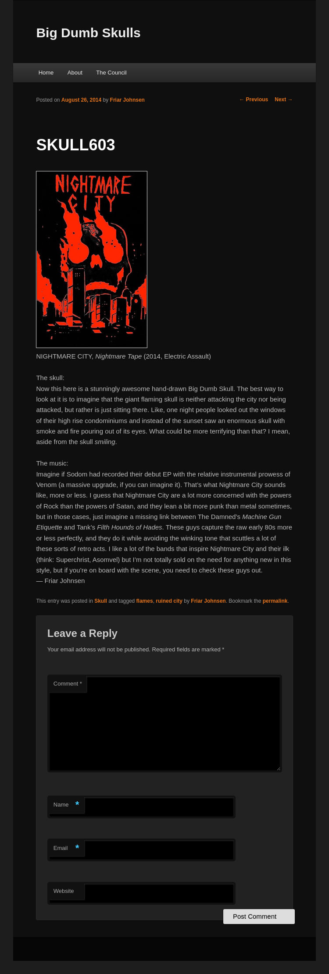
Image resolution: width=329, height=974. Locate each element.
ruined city (169, 601)
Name (66, 805)
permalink (275, 601)
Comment (68, 683)
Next (284, 99)
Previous (253, 99)
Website (64, 891)
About (75, 72)
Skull (100, 601)
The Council (111, 72)
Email (66, 848)
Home (46, 72)
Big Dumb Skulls (88, 32)
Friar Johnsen (127, 100)
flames (144, 601)
